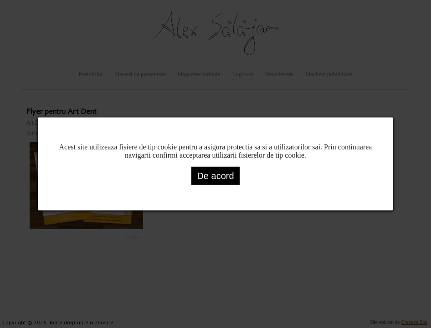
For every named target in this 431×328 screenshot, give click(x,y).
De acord (215, 176)
